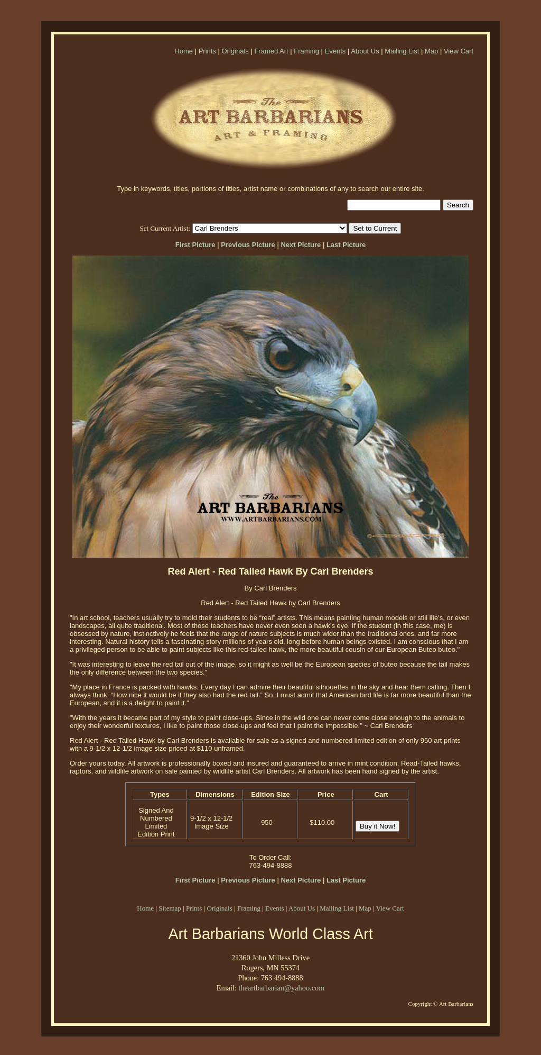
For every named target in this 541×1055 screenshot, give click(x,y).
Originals (234, 51)
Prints (207, 51)
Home (183, 51)
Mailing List (402, 51)
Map (431, 51)
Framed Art (271, 51)
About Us (365, 51)
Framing (306, 51)
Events (335, 51)
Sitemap (169, 908)
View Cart (458, 51)
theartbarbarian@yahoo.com (281, 988)
